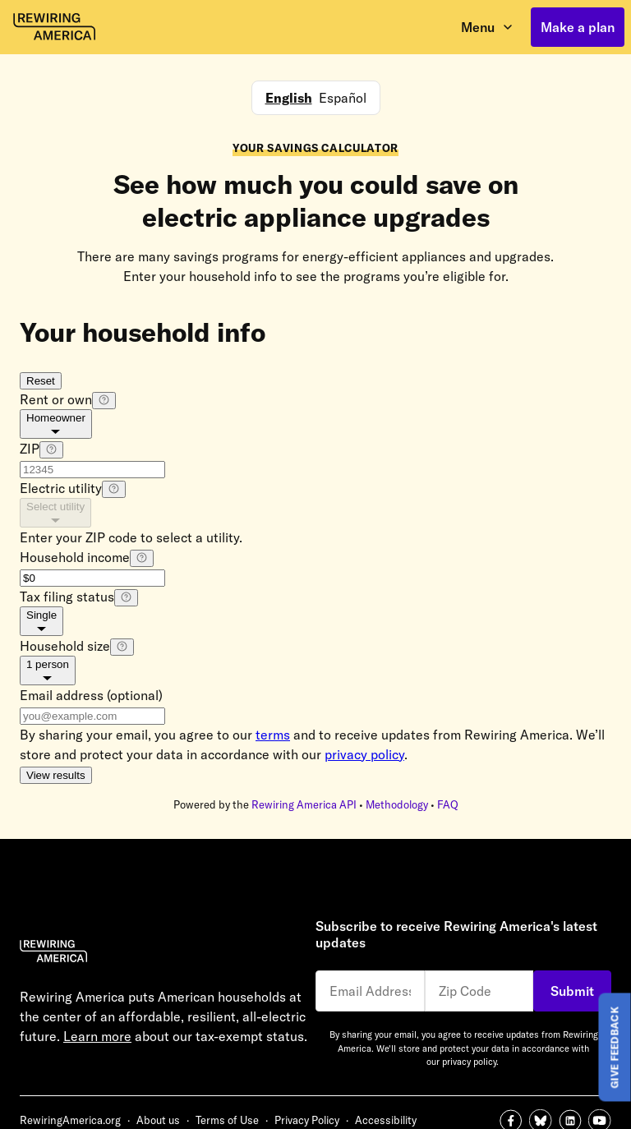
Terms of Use (227, 1120)
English (288, 98)
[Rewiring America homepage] (54, 27)
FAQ (447, 804)
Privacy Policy (306, 1120)
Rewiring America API (304, 804)
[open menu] (487, 27)
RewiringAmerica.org (70, 1120)
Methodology (397, 804)
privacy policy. (470, 1061)
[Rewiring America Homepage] (168, 953)
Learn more (97, 1036)
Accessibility (386, 1120)
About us (158, 1120)
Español (342, 98)
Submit (572, 991)
